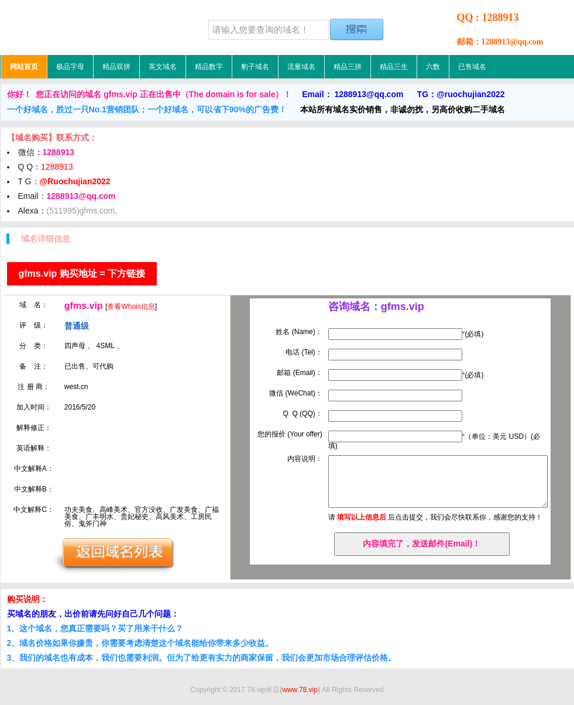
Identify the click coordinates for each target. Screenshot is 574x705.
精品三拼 (348, 67)
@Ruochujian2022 (75, 181)
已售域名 (472, 67)
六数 (433, 67)
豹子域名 (255, 67)
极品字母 (70, 67)
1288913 (57, 166)
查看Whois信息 (130, 306)
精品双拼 (116, 67)
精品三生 (394, 67)
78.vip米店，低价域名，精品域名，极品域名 (74, 27)
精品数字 (209, 67)
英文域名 (163, 67)
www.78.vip (300, 690)
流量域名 (301, 67)
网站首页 (24, 67)
